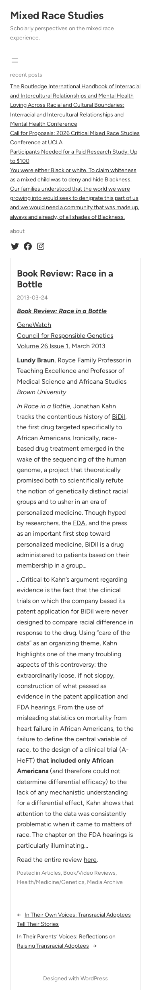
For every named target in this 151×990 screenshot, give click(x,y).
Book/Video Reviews (89, 872)
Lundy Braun (35, 360)
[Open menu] (15, 60)
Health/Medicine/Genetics (51, 882)
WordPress (94, 978)
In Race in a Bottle (43, 406)
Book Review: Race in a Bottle (65, 279)
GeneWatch (34, 325)
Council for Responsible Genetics (65, 335)
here (90, 859)
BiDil (118, 416)
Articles (51, 872)
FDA (79, 523)
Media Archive (105, 882)
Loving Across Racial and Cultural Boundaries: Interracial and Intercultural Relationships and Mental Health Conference (67, 114)
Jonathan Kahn (94, 406)
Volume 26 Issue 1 (42, 346)
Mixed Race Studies (56, 15)
